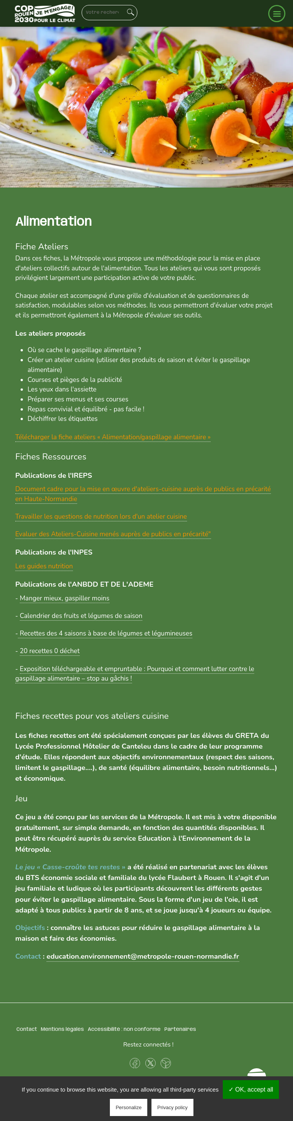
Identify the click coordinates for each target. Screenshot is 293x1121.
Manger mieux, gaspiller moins (64, 598)
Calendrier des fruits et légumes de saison (81, 615)
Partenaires (180, 1029)
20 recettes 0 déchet (50, 651)
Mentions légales (62, 1029)
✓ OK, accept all (251, 1089)
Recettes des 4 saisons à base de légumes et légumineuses (105, 633)
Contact (26, 1029)
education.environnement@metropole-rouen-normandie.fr (143, 956)
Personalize (129, 1107)
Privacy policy (172, 1107)
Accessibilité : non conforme (124, 1029)
